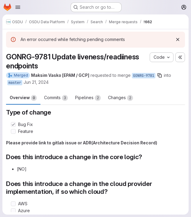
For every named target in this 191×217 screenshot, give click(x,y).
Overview (23, 98)
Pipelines (88, 98)
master (14, 82)
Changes (120, 98)
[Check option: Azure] (13, 210)
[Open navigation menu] (18, 7)
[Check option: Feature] (13, 131)
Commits (56, 98)
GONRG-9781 (143, 75)
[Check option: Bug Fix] (13, 124)
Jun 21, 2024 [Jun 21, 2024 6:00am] (36, 82)
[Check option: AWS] (13, 203)
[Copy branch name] (159, 75)
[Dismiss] (177, 39)
